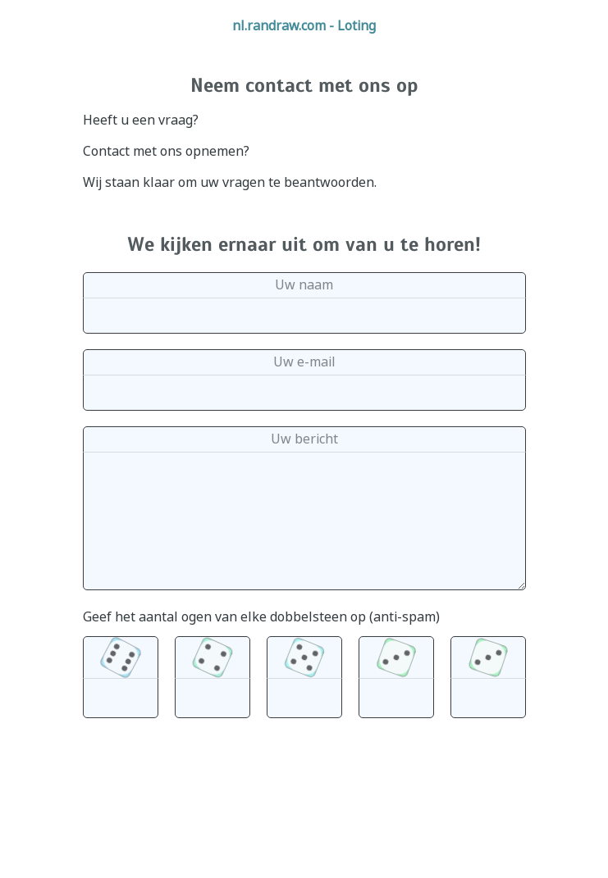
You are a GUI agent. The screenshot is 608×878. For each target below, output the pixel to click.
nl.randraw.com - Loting (304, 25)
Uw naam (304, 284)
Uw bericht (304, 439)
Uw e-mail (304, 362)
